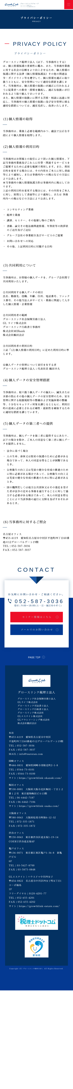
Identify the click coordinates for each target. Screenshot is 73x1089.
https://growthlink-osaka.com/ (39, 806)
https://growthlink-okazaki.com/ (40, 778)
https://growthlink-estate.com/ (39, 906)
